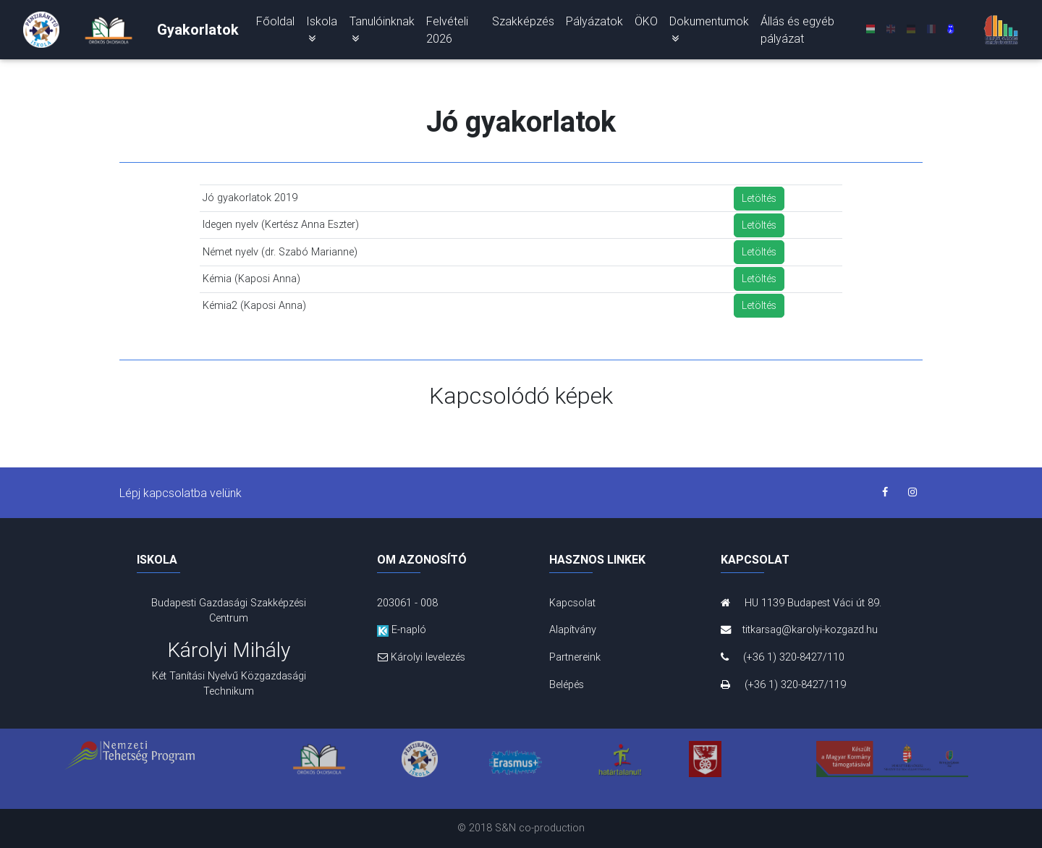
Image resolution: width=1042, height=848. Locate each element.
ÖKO (646, 24)
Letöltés (759, 198)
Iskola (321, 32)
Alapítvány (572, 629)
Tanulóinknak (382, 32)
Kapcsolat (572, 602)
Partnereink (575, 656)
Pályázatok (594, 24)
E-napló (401, 629)
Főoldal (275, 24)
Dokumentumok (709, 32)
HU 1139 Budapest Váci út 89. (801, 602)
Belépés (566, 684)
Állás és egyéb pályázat (797, 32)
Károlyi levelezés (421, 656)
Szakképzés (523, 24)
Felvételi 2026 (447, 32)
